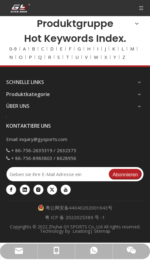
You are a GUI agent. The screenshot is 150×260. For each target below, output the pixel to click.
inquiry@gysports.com (43, 139)
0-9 (13, 49)
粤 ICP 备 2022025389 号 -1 (75, 217)
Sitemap (102, 231)
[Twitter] (52, 190)
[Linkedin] (25, 190)
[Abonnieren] (125, 174)
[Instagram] (38, 190)
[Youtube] (66, 190)
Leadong (81, 231)
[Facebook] (11, 190)
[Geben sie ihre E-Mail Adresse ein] (57, 174)
